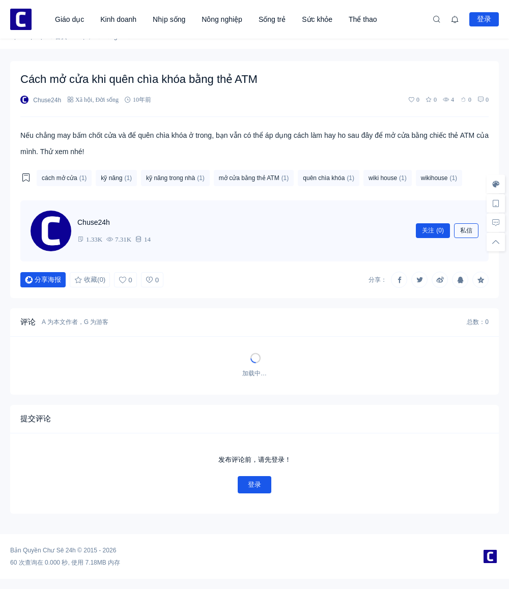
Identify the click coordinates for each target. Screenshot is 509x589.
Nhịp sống (169, 19)
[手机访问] (496, 203)
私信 (466, 230)
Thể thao (363, 19)
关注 (433, 230)
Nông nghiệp (222, 19)
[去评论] (496, 223)
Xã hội (83, 99)
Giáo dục (69, 19)
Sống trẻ (272, 19)
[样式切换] (496, 184)
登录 (484, 19)
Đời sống (107, 99)
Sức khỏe (317, 19)
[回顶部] (496, 242)
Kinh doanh (118, 19)
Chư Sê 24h (59, 550)
